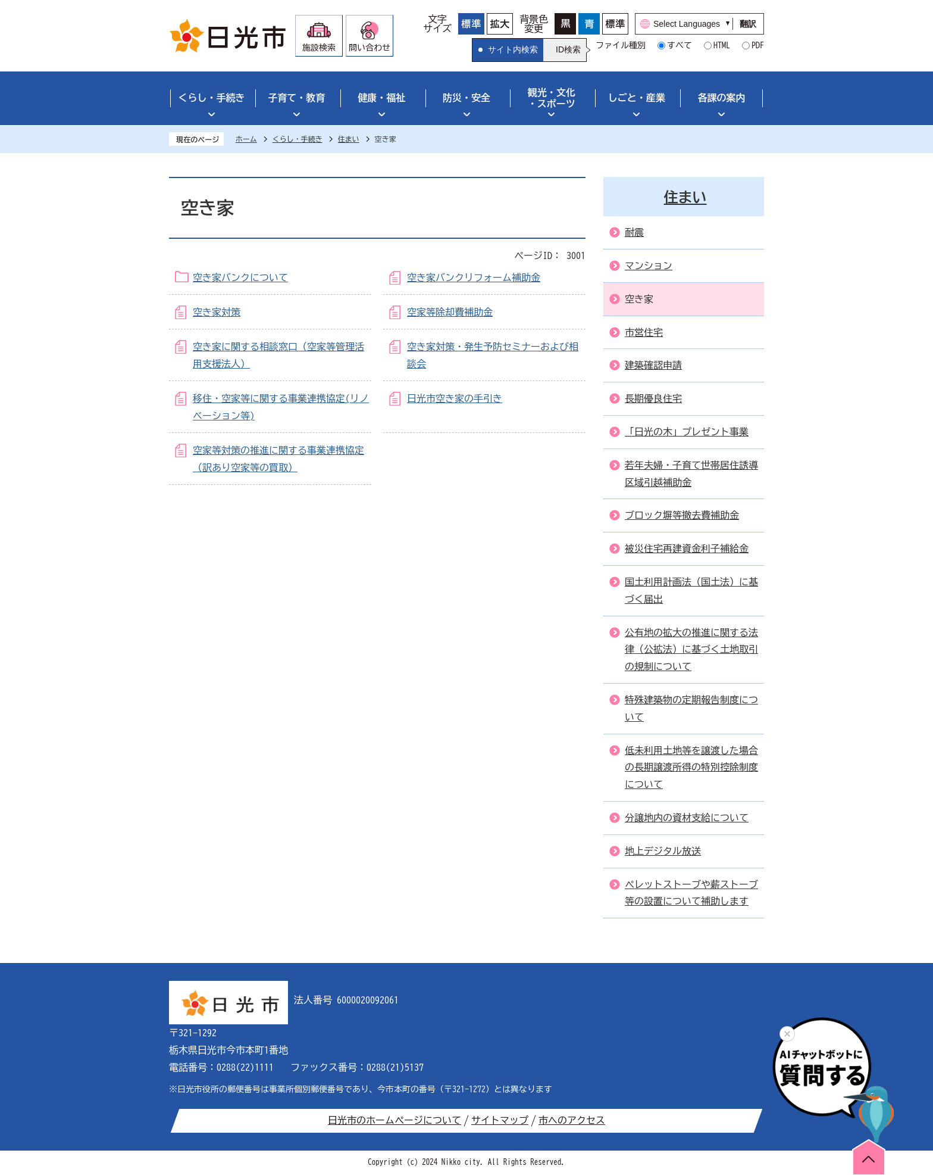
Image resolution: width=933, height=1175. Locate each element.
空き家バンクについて (240, 277)
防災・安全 (466, 97)
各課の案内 (722, 97)
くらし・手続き (211, 97)
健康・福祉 (381, 97)
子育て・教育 (296, 97)
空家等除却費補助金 (450, 312)
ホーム (246, 138)
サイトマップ (499, 1120)
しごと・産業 (636, 97)
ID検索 (568, 49)
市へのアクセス (571, 1120)
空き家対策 (216, 312)
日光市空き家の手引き (454, 398)
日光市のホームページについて (394, 1120)
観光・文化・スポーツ (551, 98)
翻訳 (748, 24)
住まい (348, 138)
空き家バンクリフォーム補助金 (473, 277)
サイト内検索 (513, 49)
